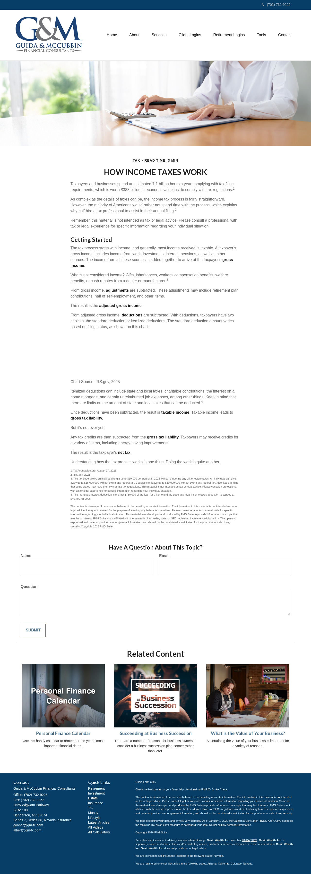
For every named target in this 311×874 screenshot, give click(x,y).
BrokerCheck (219, 789)
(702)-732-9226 (276, 5)
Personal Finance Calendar (63, 733)
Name (26, 556)
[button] (134, 35)
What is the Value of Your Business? (248, 733)
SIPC (254, 840)
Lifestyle (94, 818)
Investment (96, 793)
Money (93, 813)
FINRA (246, 840)
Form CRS (149, 781)
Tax (91, 808)
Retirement (96, 788)
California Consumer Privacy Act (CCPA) (257, 820)
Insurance (95, 803)
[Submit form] (33, 630)
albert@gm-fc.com (27, 830)
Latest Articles (98, 822)
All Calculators (99, 832)
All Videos (95, 827)
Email (164, 556)
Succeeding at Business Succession (155, 733)
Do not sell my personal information (230, 824)
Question (29, 587)
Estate (93, 798)
